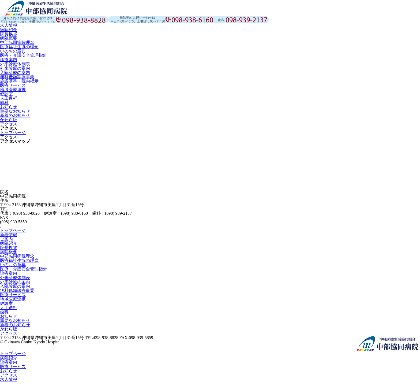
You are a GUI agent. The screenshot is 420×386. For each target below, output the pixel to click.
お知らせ (8, 107)
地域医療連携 (13, 89)
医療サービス (13, 85)
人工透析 (8, 98)
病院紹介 (8, 29)
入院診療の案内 (15, 72)
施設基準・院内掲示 (19, 81)
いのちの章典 (13, 51)
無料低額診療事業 (17, 77)
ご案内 (6, 239)
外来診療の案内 (15, 68)
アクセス (8, 124)
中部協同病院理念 (17, 42)
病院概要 (8, 38)
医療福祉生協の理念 (19, 46)
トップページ (13, 132)
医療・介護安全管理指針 (23, 55)
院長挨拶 (8, 34)
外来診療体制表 (15, 64)
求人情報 (8, 25)
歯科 (4, 102)
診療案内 (8, 59)
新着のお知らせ (15, 115)
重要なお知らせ (15, 111)
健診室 (6, 94)
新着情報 (8, 234)
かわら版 (8, 119)
